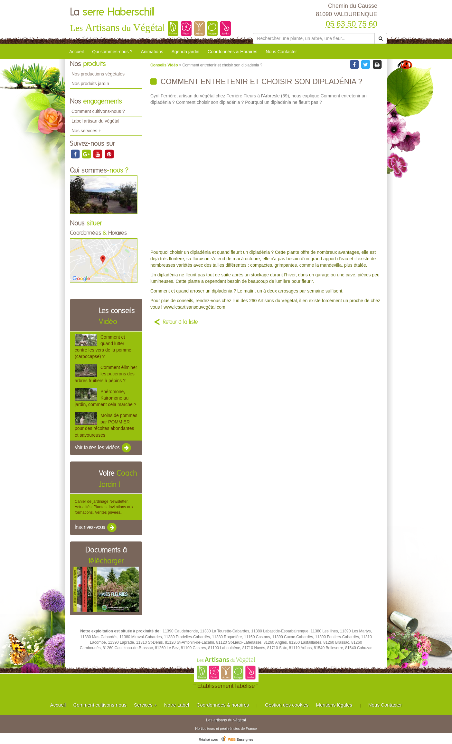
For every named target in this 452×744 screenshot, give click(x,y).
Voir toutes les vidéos (103, 447)
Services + (145, 705)
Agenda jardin (185, 51)
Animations (152, 51)
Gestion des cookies (286, 705)
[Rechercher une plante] (314, 38)
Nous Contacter (281, 51)
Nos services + (86, 130)
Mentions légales (334, 705)
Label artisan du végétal (95, 121)
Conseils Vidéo (164, 65)
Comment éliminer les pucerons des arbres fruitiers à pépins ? (106, 374)
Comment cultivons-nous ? (98, 111)
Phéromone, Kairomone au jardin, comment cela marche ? (105, 398)
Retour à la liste (180, 322)
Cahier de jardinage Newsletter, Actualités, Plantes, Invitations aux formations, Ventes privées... (104, 507)
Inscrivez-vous (96, 527)
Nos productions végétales (98, 73)
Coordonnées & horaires (223, 705)
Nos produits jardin (90, 83)
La (112, 12)
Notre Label (176, 705)
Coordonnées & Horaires (232, 51)
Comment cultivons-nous (100, 705)
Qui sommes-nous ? (112, 51)
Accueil (76, 51)
